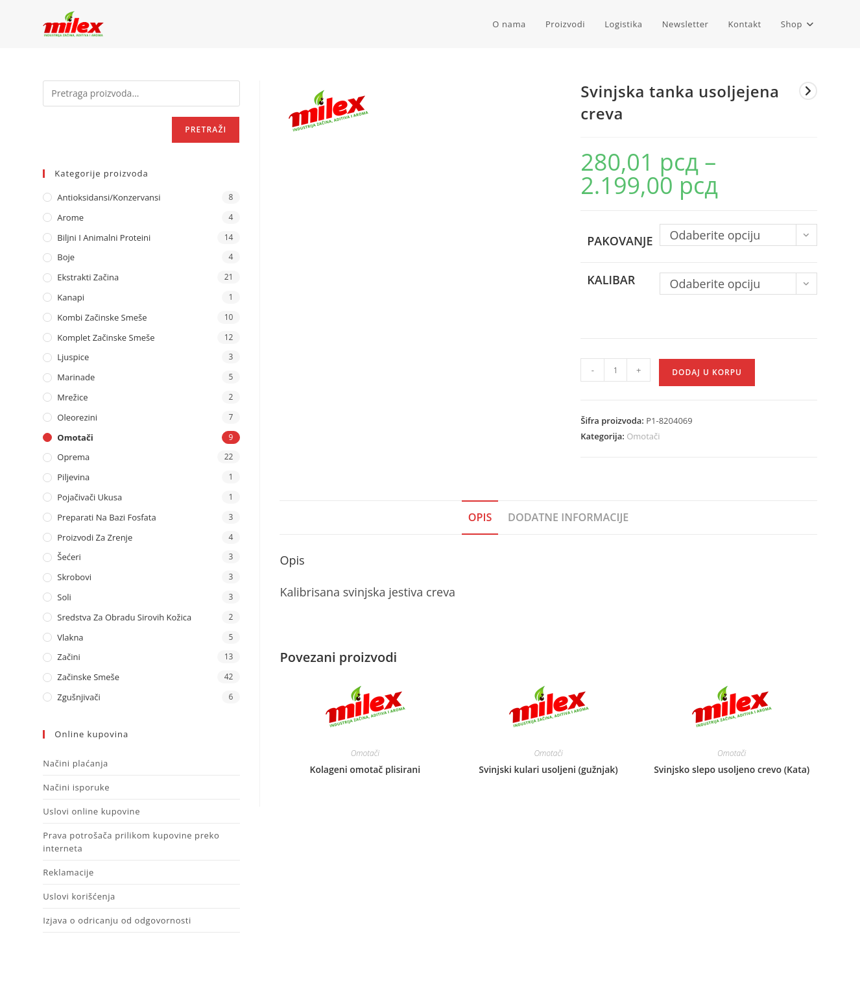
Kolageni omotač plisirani (364, 769)
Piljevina (73, 477)
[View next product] (808, 91)
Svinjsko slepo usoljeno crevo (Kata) (731, 769)
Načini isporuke (76, 787)
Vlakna (70, 637)
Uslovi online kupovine (91, 811)
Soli (64, 597)
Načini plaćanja (75, 763)
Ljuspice (73, 357)
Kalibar (611, 280)
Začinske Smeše (88, 677)
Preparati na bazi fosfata (106, 517)
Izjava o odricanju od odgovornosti (117, 920)
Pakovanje (619, 241)
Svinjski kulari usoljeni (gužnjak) (548, 769)
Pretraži (205, 129)
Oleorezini (77, 417)
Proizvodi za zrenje (94, 537)
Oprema (73, 457)
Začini (68, 657)
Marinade (76, 377)
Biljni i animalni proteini (103, 237)
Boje (66, 257)
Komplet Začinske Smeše (105, 337)
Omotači (643, 436)
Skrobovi (74, 577)
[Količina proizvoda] (615, 370)
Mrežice (72, 397)
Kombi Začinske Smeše (102, 317)
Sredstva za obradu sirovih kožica (124, 617)
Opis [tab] (480, 517)
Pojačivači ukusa (89, 497)
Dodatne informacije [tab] (568, 517)
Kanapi (70, 297)
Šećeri (69, 557)
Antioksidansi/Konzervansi (108, 197)
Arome (70, 217)
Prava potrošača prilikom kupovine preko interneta (131, 841)
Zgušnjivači (78, 697)
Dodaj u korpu (707, 372)
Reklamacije (68, 872)
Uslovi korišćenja (79, 896)
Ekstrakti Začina (88, 277)
